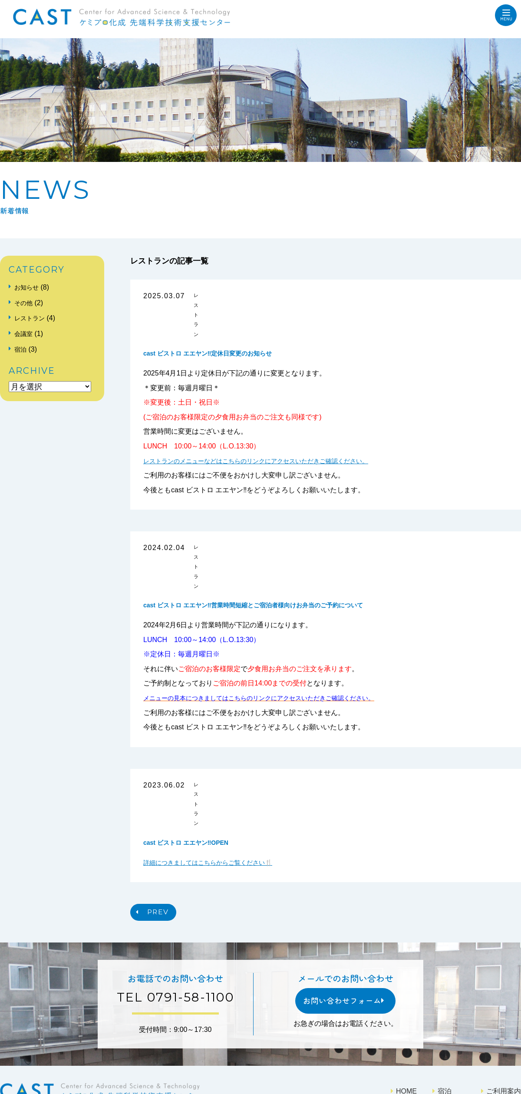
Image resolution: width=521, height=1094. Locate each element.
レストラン (220, 296)
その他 (25, 302)
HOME (397, 991)
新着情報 (401, 1005)
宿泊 (22, 349)
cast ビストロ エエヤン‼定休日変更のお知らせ (226, 316)
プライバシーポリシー (422, 1040)
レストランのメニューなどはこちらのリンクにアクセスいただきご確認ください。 (271, 423)
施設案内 (401, 1019)
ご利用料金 (495, 1005)
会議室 (25, 333)
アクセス (491, 1019)
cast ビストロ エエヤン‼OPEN (198, 730)
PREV (165, 805)
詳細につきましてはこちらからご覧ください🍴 (217, 751)
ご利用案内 (495, 991)
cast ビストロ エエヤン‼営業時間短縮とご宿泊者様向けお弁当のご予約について (284, 530)
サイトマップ (491, 1040)
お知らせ (29, 287)
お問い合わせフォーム (335, 903)
